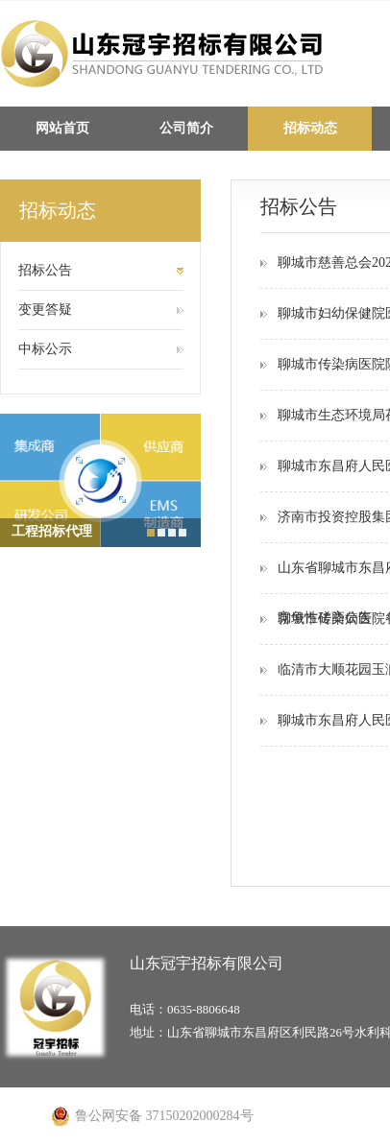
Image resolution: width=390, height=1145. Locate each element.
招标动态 (310, 128)
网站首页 (62, 128)
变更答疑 (45, 309)
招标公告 (45, 270)
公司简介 (186, 128)
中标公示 (45, 349)
